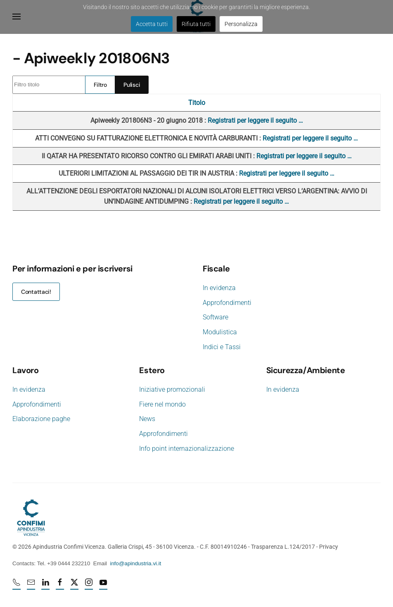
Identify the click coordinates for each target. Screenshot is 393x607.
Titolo (196, 103)
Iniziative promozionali (171, 389)
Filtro (100, 84)
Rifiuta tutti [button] (196, 24)
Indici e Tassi (222, 347)
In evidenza (219, 288)
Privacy (327, 546)
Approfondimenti (227, 303)
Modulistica (220, 332)
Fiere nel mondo (161, 404)
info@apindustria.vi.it (134, 563)
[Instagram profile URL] (89, 585)
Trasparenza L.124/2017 (282, 546)
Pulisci (131, 84)
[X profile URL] (75, 585)
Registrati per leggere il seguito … (255, 120)
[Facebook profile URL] (61, 585)
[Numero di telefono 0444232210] (17, 585)
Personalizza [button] (241, 24)
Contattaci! (36, 291)
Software (215, 317)
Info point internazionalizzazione (185, 448)
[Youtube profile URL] (104, 585)
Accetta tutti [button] (152, 24)
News (146, 419)
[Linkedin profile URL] (46, 585)
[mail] (32, 585)
